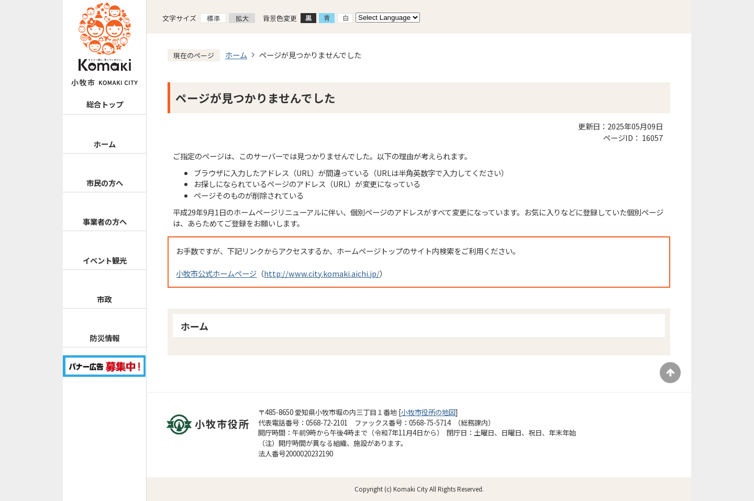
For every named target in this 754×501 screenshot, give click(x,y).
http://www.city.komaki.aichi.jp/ (322, 273)
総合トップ (104, 104)
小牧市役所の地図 (428, 412)
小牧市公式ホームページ (216, 273)
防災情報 (104, 337)
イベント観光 (105, 260)
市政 (104, 298)
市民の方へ (104, 182)
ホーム (105, 143)
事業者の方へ (105, 221)
